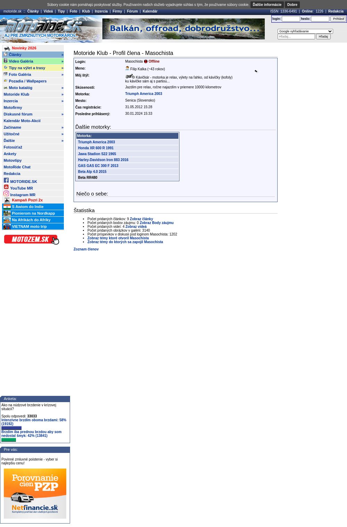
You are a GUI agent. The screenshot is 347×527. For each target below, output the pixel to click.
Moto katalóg (33, 87)
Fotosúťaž (12, 147)
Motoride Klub (33, 94)
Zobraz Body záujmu (157, 223)
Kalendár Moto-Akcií (21, 121)
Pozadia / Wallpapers (24, 80)
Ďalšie (33, 140)
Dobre (292, 5)
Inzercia (101, 11)
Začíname (33, 127)
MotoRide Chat (17, 167)
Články (33, 11)
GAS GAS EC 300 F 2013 (98, 166)
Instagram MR (19, 194)
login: (276, 19)
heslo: (305, 19)
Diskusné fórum (33, 114)
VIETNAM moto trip (24, 227)
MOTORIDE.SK (20, 180)
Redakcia (336, 11)
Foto (73, 11)
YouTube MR (18, 187)
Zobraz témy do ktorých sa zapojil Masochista (125, 242)
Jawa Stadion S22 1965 (97, 154)
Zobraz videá (136, 227)
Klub (86, 11)
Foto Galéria (33, 74)
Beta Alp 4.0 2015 (92, 172)
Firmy (117, 11)
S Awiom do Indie (23, 207)
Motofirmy (12, 107)
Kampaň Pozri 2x (23, 200)
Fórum (132, 11)
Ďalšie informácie (267, 5)
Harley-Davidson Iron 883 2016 (103, 160)
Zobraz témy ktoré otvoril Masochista (118, 238)
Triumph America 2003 (143, 94)
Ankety (9, 154)
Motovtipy (12, 160)
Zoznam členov (86, 249)
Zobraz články (141, 219)
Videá (48, 11)
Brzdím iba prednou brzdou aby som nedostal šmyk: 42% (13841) (31, 436)
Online (307, 11)
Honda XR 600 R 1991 (95, 148)
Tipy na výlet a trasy (33, 68)
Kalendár (150, 11)
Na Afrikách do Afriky (26, 220)
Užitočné (33, 134)
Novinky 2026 (19, 48)
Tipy (61, 11)
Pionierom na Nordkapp (29, 213)
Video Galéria (33, 61)
